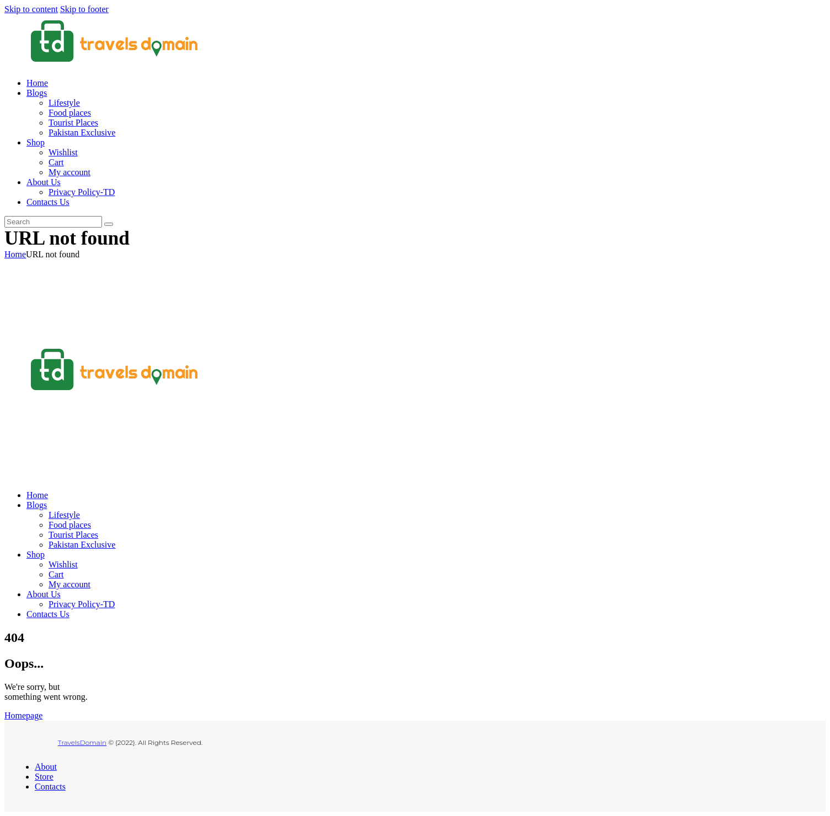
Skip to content (31, 9)
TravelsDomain (82, 742)
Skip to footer (84, 9)
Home (15, 254)
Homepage (23, 715)
